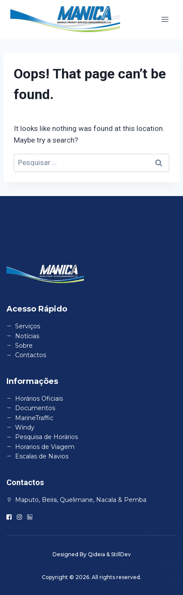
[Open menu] (165, 19)
